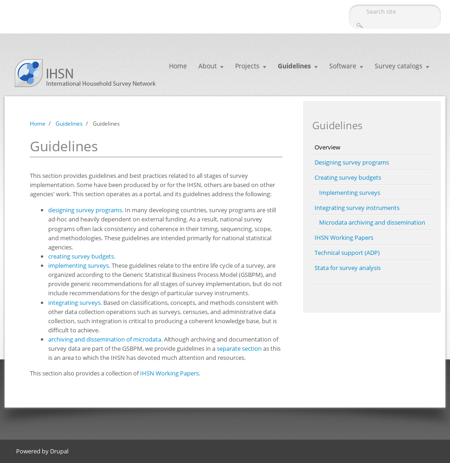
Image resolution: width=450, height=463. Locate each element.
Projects (247, 65)
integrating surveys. (75, 302)
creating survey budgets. (81, 256)
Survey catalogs (398, 65)
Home (178, 65)
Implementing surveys (349, 192)
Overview (327, 147)
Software (342, 65)
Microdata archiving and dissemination (372, 222)
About (207, 65)
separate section (239, 348)
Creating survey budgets (348, 177)
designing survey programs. (86, 210)
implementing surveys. (79, 265)
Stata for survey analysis (348, 268)
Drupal (59, 451)
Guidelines (294, 65)
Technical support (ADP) (347, 252)
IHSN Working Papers (169, 373)
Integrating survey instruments (357, 208)
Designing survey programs (352, 162)
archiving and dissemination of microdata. (105, 339)
